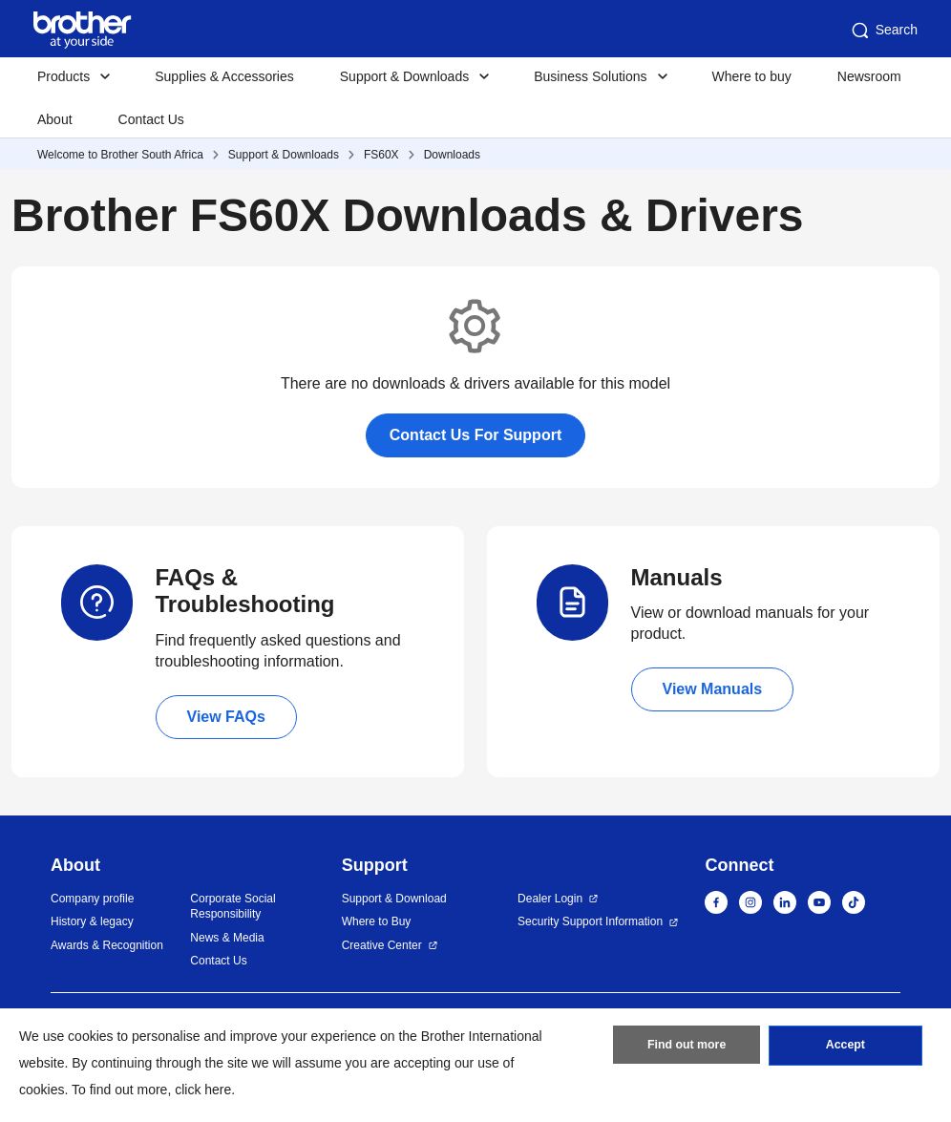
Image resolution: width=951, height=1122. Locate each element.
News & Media (227, 937)
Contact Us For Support (475, 435)
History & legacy (92, 921)
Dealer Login (550, 898)
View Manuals (713, 689)
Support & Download (394, 898)
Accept (845, 1048)
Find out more (686, 1048)
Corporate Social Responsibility (232, 906)
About (55, 119)
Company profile (92, 898)
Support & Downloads (283, 154)
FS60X (381, 154)
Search (883, 30)
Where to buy (752, 76)
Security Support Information (590, 921)
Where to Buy (377, 921)
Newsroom (869, 76)
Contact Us (151, 119)
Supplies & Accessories (224, 76)
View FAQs (226, 717)
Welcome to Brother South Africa (120, 154)
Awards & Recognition (107, 945)
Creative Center (382, 945)
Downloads (452, 154)
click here (203, 1089)
